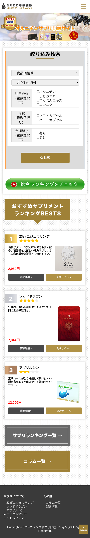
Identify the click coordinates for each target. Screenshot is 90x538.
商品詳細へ (26, 277)
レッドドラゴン (16, 506)
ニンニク (44, 105)
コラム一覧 (53, 502)
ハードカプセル (49, 120)
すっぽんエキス (49, 100)
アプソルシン (15, 510)
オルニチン (46, 91)
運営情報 (52, 506)
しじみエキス (48, 96)
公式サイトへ (64, 277)
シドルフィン (15, 517)
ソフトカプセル (49, 115)
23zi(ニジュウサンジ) (20, 502)
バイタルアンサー (18, 514)
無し (41, 137)
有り (41, 133)
